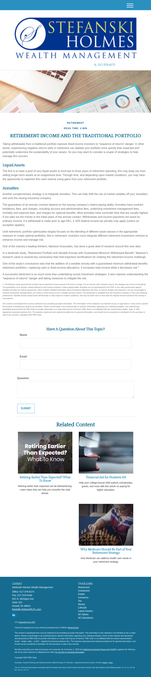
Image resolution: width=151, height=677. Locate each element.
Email (23, 356)
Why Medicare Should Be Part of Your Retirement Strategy (106, 551)
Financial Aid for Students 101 (106, 477)
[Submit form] (26, 408)
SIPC (111, 662)
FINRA (104, 662)
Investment (84, 590)
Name (23, 334)
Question (23, 378)
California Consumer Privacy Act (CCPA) (99, 649)
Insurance (83, 597)
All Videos (83, 614)
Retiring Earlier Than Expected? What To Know (45, 479)
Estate (81, 594)
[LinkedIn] (14, 615)
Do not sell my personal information (69, 652)
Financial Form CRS (26, 622)
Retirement (84, 587)
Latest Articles (85, 611)
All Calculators (85, 617)
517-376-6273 (104, 64)
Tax (80, 600)
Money (81, 604)
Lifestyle (82, 607)
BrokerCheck (73, 628)
